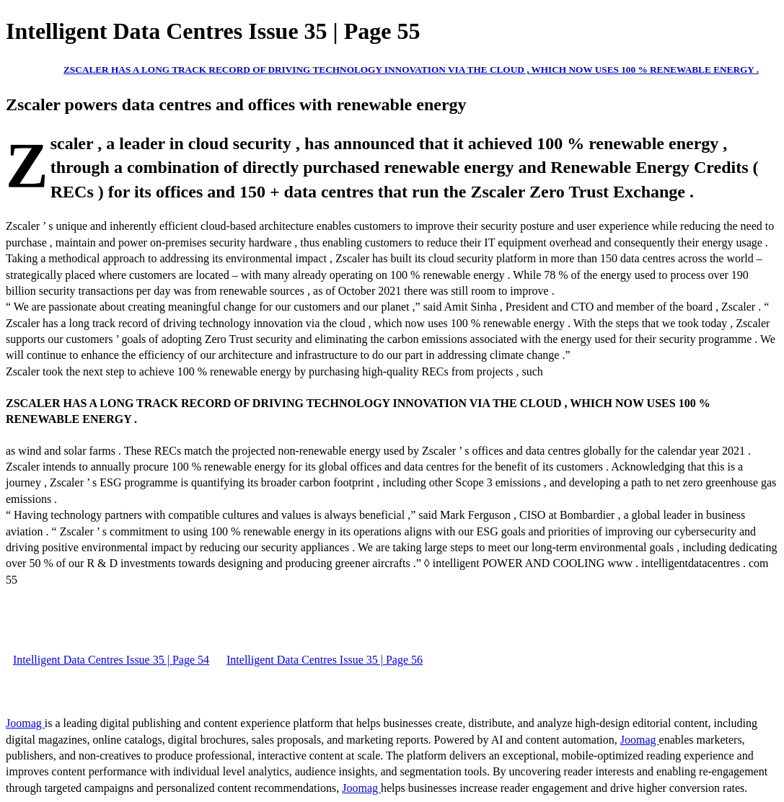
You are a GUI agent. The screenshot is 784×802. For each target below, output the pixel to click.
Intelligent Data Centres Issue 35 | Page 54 (111, 660)
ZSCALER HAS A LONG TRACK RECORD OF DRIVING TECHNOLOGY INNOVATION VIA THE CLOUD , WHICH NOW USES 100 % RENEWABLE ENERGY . (411, 69)
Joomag (25, 723)
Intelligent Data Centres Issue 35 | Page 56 (324, 660)
